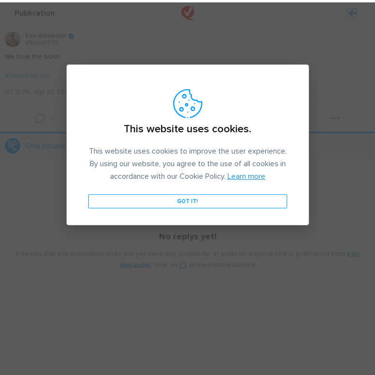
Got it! (187, 199)
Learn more (246, 174)
